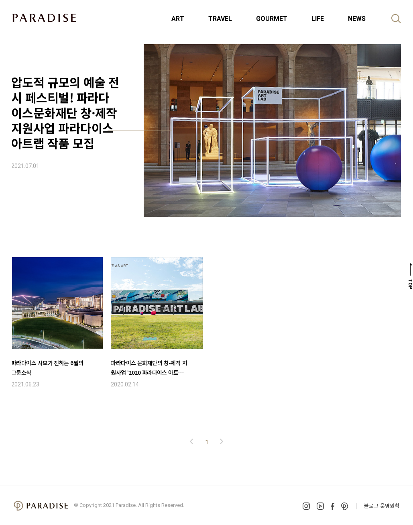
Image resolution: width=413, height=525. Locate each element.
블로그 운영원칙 (381, 505)
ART (177, 18)
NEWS (357, 18)
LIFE (317, 18)
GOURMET (271, 18)
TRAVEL (220, 18)
